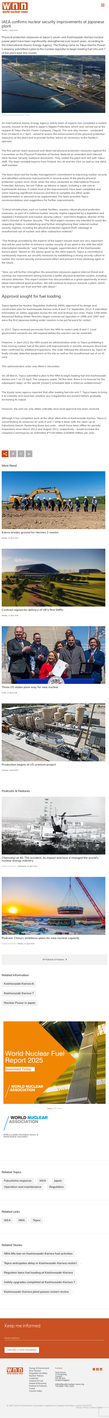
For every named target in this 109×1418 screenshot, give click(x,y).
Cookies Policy (95, 1408)
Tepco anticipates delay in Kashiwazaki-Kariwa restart (40, 1263)
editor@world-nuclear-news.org (69, 1385)
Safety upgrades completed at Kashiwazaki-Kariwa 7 (39, 1282)
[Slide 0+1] (49, 1108)
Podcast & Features (38, 1386)
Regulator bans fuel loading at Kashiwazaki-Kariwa (38, 1273)
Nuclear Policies (36, 1376)
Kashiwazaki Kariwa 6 (19, 984)
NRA (22, 1220)
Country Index (35, 1391)
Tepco (37, 1220)
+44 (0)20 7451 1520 (64, 1386)
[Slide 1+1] (54, 1108)
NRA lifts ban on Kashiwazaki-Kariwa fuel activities (38, 1253)
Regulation (56, 1187)
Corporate (33, 1379)
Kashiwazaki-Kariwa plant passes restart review (36, 1292)
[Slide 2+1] (59, 1108)
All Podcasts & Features (53, 960)
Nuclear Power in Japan (19, 1003)
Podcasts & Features (9, 866)
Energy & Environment (39, 1368)
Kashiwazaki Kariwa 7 (19, 993)
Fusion (32, 1389)
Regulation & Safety (38, 1374)
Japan (58, 1180)
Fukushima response (18, 1180)
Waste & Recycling (37, 1384)
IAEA (42, 1180)
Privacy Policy (82, 1408)
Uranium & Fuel (36, 1381)
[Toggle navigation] (103, 5)
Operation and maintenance (22, 1187)
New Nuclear (35, 1371)
